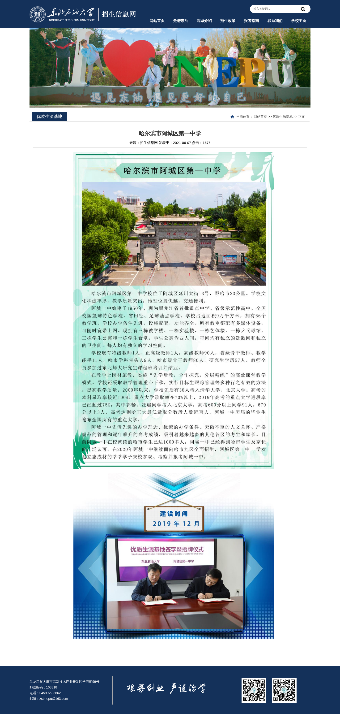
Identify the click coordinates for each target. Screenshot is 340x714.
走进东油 (180, 21)
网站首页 (157, 21)
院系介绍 (204, 21)
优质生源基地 (283, 116)
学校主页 (298, 21)
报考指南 (251, 21)
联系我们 (275, 21)
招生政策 (227, 21)
